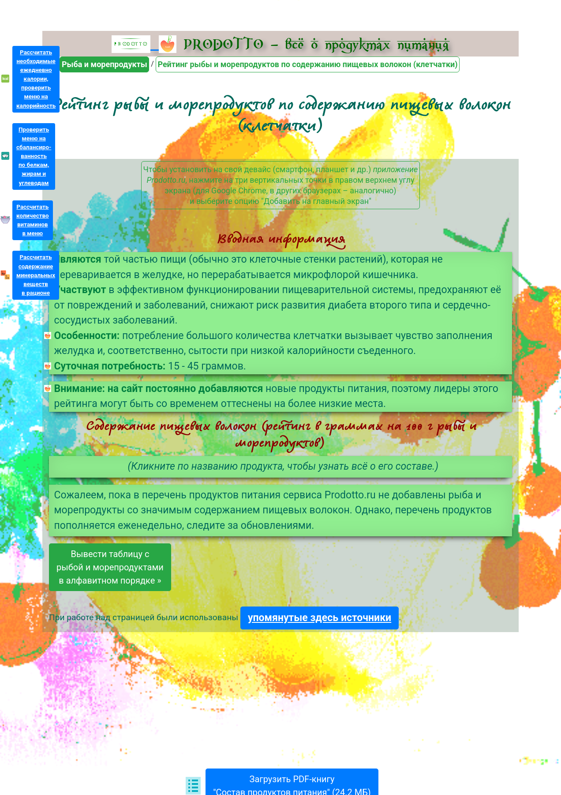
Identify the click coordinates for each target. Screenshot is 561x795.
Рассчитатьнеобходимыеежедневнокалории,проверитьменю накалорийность (36, 79)
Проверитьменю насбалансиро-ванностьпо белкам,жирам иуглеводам (33, 156)
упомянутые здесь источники (319, 618)
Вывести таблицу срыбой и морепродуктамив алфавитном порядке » (110, 567)
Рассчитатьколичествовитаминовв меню (32, 220)
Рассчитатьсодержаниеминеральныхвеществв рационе (35, 275)
